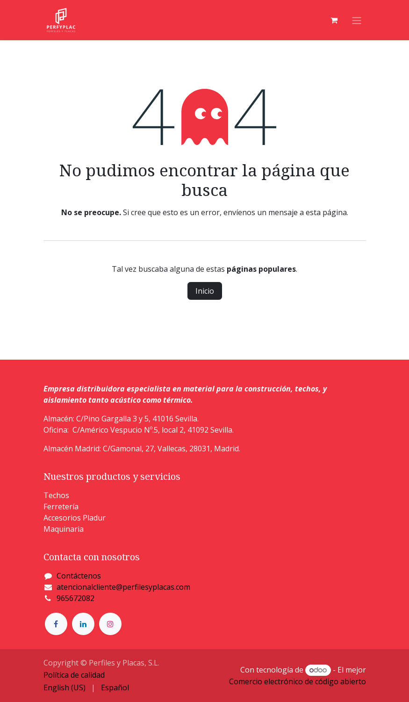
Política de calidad (74, 675)
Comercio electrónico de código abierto (297, 681)
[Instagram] (110, 624)
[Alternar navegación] (356, 20)
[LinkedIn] (83, 624)
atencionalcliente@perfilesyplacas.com (123, 587)
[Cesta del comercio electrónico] (334, 20)
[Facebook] (56, 624)
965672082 (75, 598)
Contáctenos (79, 576)
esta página (326, 212)
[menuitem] (64, 687)
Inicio (204, 291)
